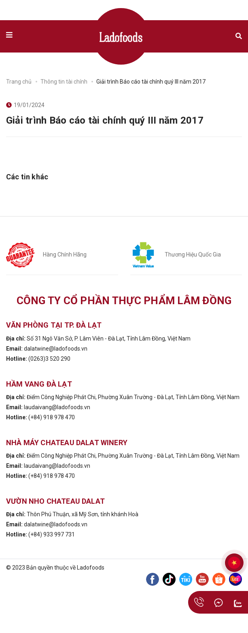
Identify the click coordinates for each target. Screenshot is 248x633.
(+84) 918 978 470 (51, 417)
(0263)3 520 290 (49, 358)
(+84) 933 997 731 (51, 534)
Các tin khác (27, 176)
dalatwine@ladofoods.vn (55, 348)
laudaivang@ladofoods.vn (57, 407)
